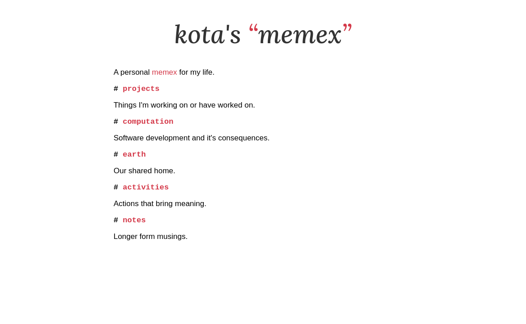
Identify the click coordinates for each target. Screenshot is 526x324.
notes (134, 228)
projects (141, 90)
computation (148, 124)
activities (146, 194)
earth (134, 159)
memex (164, 72)
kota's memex (263, 33)
